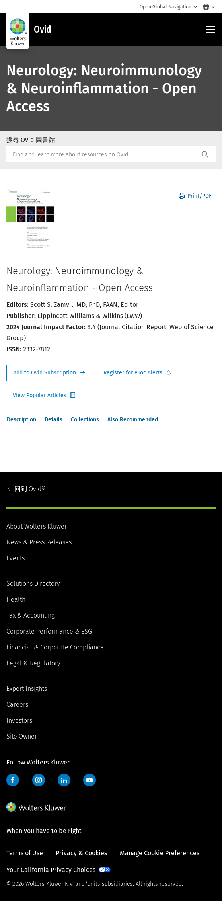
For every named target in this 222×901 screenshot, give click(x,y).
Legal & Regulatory (33, 663)
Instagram (38, 780)
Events (15, 558)
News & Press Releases (39, 542)
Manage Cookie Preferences (159, 853)
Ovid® (29, 489)
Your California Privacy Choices (50, 870)
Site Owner (21, 736)
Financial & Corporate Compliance (55, 647)
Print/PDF (195, 196)
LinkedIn (64, 780)
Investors (19, 720)
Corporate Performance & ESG (49, 631)
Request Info (49, 373)
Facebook (12, 780)
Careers (17, 704)
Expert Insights (26, 688)
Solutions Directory (33, 583)
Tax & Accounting (30, 615)
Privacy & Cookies (81, 853)
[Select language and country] (207, 6)
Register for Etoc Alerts (137, 373)
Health (15, 599)
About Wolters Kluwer (36, 526)
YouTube (89, 780)
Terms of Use (24, 853)
